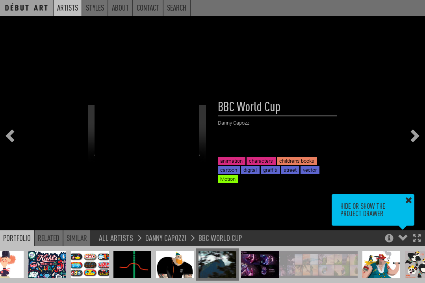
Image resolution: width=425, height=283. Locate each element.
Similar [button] (77, 238)
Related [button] (48, 238)
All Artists (116, 237)
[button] (417, 238)
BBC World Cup (220, 237)
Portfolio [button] (17, 238)
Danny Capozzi (165, 237)
